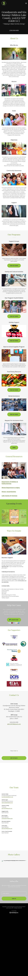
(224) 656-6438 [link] (14, 30)
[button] (26, 3)
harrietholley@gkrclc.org (7, 797)
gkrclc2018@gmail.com (14, 724)
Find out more (14, 265)
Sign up (14, 898)
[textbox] (14, 893)
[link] (4, 3)
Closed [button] (15, 750)
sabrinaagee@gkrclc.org (7, 802)
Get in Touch (13, 758)
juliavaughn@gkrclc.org (7, 818)
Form (14, 447)
